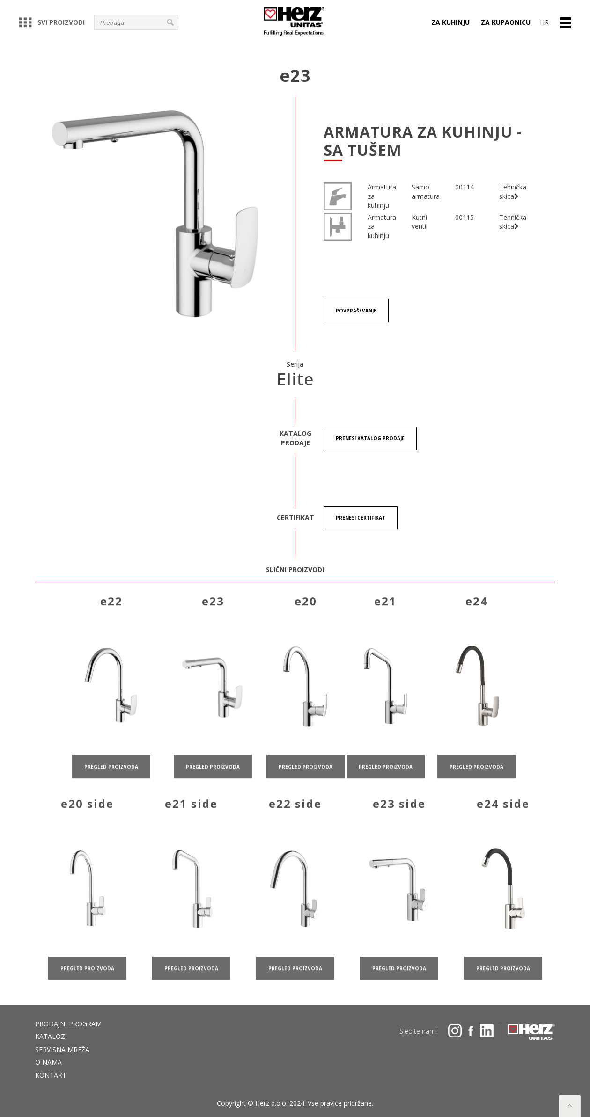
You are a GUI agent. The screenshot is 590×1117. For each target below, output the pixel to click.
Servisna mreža (62, 1049)
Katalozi (51, 1036)
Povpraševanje (356, 310)
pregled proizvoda (111, 776)
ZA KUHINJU (450, 22)
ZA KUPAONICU (506, 22)
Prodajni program (68, 1023)
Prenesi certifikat (360, 518)
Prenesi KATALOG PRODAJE (370, 438)
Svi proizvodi (52, 22)
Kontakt (50, 1075)
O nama (48, 1062)
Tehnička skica (512, 191)
